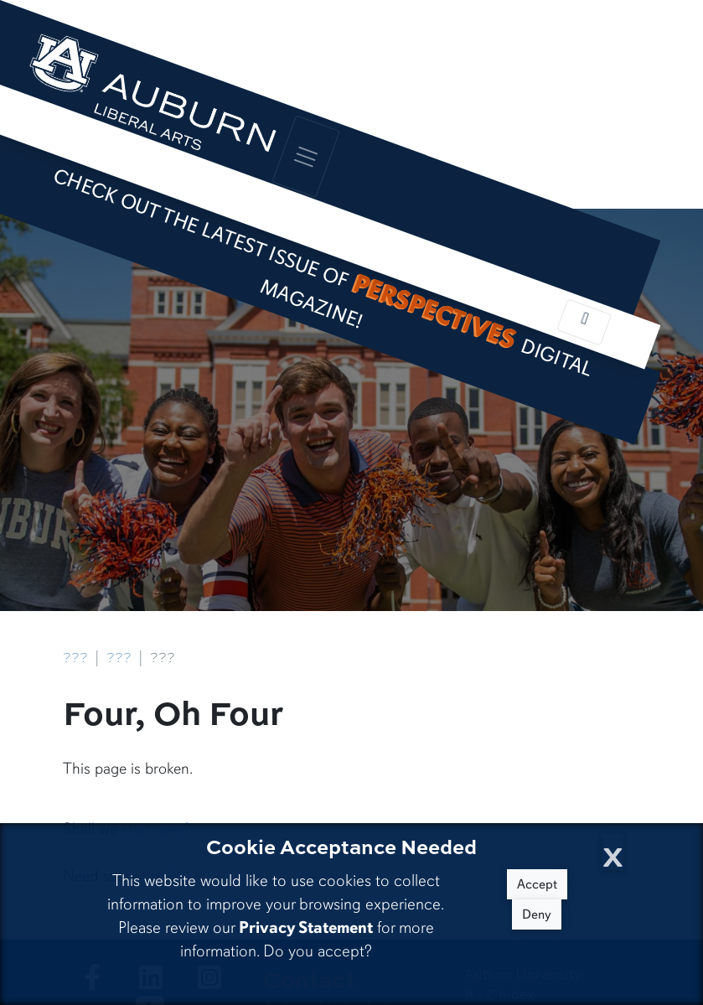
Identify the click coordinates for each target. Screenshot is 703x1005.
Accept (537, 884)
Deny (536, 914)
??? (75, 657)
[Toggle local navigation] (583, 322)
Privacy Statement (306, 927)
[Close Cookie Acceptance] (612, 852)
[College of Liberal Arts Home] (151, 100)
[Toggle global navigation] (306, 156)
